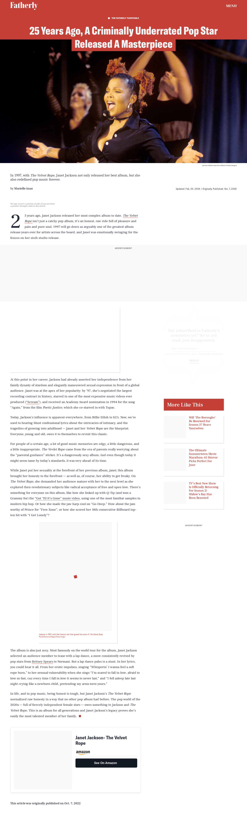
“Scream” (32, 402)
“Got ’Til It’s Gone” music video (57, 498)
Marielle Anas (23, 189)
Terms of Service (204, 357)
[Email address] (193, 352)
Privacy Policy (218, 357)
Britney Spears (42, 661)
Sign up (194, 363)
